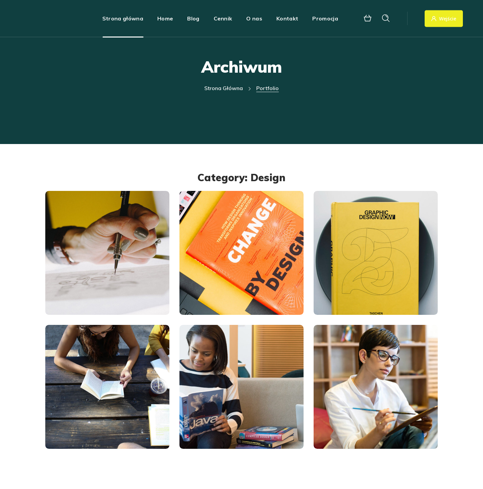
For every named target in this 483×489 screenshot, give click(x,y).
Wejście (443, 18)
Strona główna (223, 88)
